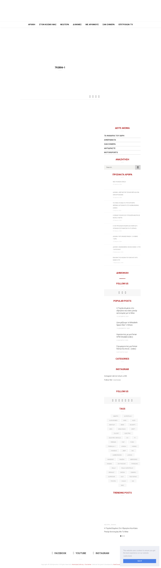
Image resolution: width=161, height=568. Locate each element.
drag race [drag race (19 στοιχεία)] (121, 429)
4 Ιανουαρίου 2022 (122, 340)
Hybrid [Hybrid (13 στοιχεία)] (134, 446)
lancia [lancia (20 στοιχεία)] (129, 455)
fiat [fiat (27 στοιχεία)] (123, 442)
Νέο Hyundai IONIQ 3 (119, 181)
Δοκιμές (77, 24)
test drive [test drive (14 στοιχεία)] (133, 476)
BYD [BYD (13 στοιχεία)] (111, 429)
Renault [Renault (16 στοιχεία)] (111, 472)
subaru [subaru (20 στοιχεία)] (133, 472)
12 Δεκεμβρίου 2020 (123, 328)
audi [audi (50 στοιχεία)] (133, 420)
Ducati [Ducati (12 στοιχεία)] (116, 433)
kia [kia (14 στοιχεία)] (133, 450)
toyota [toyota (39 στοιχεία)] (113, 481)
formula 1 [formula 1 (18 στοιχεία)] (111, 446)
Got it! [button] (140, 561)
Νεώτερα (64, 24)
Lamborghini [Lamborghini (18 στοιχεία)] (117, 455)
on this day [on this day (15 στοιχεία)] (122, 463)
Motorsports (111, 152)
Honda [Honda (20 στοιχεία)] (123, 446)
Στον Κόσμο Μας (47, 24)
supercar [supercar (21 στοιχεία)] (111, 476)
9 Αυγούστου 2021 (122, 352)
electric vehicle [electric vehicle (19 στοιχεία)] (115, 438)
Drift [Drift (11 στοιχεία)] (133, 429)
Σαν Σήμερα (109, 24)
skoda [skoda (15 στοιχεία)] (122, 472)
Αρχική (31, 24)
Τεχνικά (113, 524)
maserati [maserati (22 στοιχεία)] (111, 459)
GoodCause (116, 564)
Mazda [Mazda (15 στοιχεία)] (122, 459)
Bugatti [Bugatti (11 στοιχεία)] (132, 425)
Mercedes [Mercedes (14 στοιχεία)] (133, 459)
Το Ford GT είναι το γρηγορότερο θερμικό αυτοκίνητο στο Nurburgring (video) (126, 205)
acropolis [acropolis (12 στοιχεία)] (127, 416)
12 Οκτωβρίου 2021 (122, 316)
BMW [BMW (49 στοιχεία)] (122, 425)
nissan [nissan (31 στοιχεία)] (109, 463)
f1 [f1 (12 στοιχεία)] (135, 438)
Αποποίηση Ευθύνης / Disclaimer (81, 564)
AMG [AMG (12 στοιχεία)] (124, 420)
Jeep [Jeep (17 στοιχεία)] (124, 450)
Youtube (79, 553)
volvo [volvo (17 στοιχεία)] (124, 481)
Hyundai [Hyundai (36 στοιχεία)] (114, 450)
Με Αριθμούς (92, 24)
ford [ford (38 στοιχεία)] (132, 442)
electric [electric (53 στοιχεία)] (128, 433)
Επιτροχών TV (126, 24)
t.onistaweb (117, 380)
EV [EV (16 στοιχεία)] (127, 438)
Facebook (59, 553)
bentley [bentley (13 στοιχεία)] (112, 425)
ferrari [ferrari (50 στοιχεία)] (113, 442)
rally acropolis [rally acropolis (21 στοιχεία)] (127, 468)
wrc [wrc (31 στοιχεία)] (122, 485)
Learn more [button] (128, 556)
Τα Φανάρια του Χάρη (114, 136)
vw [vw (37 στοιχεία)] (133, 481)
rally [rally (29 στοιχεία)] (114, 468)
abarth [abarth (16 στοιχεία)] (115, 416)
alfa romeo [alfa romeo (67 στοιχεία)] (113, 420)
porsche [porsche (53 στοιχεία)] (135, 463)
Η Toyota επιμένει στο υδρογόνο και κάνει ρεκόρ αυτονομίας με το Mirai (126, 310)
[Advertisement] (80, 43)
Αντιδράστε (109, 148)
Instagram (101, 553)
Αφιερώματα (110, 140)
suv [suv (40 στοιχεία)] (122, 476)
